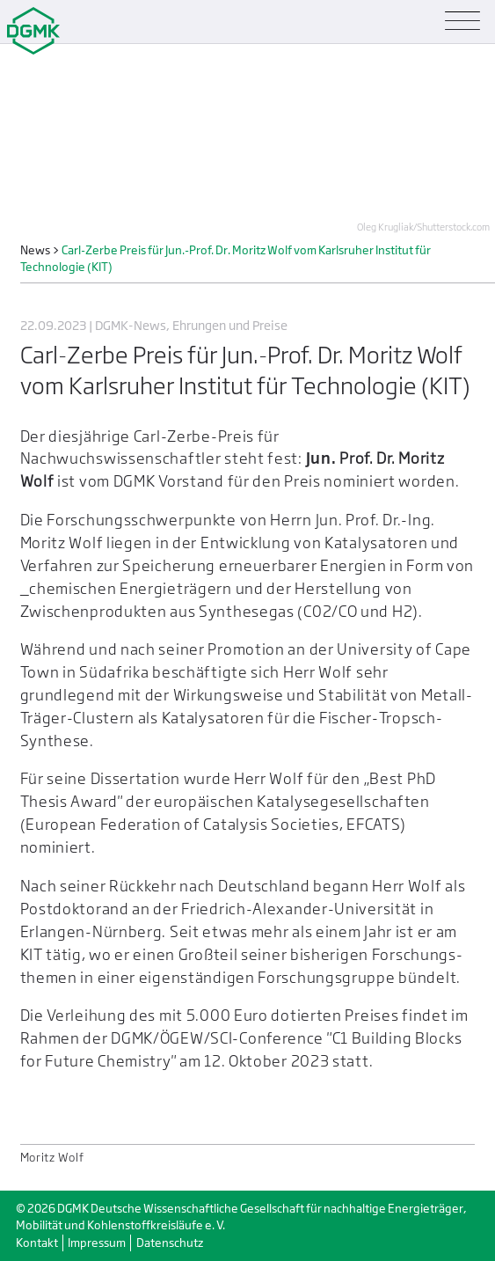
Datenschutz (169, 1243)
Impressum (97, 1243)
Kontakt (37, 1243)
